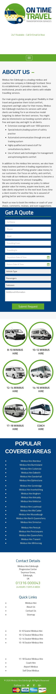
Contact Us (37, 49)
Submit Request (28, 306)
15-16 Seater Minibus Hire (31, 642)
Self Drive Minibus (31, 670)
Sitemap (31, 614)
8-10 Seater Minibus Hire (30, 631)
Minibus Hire (31, 603)
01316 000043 (28, 37)
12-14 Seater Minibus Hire (31, 638)
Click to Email (28, 45)
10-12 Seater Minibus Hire (31, 634)
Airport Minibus (31, 666)
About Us (23, 49)
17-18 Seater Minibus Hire (31, 659)
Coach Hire (31, 662)
